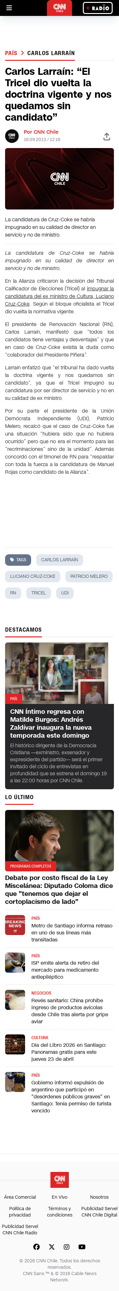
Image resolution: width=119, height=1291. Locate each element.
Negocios (41, 993)
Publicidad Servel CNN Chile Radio (20, 1230)
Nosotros (99, 1197)
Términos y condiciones (59, 1212)
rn (13, 593)
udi (65, 593)
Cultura (39, 1038)
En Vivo (59, 1197)
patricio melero (89, 576)
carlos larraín (51, 53)
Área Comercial (20, 1197)
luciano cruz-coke (32, 576)
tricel (38, 593)
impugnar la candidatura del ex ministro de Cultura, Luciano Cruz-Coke (59, 296)
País (12, 53)
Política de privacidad (20, 1212)
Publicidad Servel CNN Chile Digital (99, 1212)
